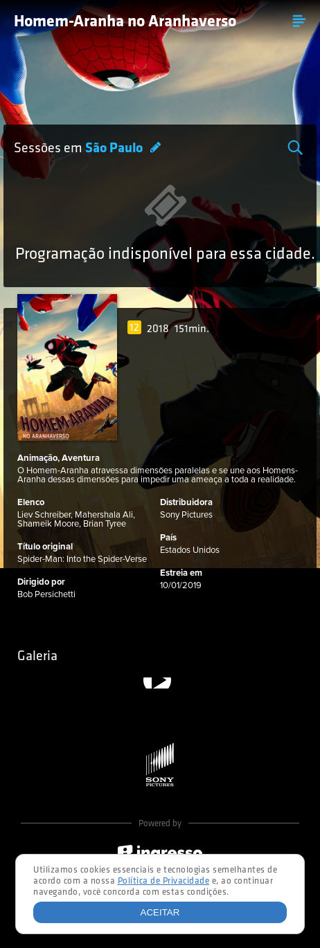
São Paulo (115, 149)
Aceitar (160, 912)
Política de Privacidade (164, 881)
